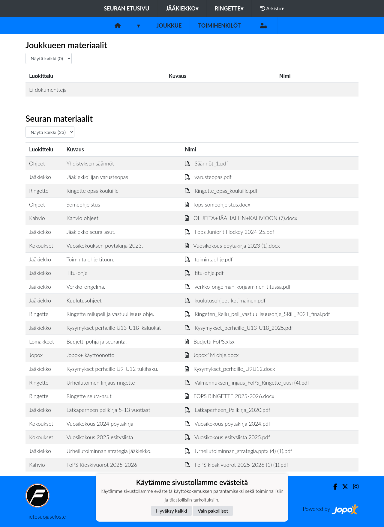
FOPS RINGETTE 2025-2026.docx (229, 396)
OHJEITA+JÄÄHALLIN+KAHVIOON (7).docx (241, 218)
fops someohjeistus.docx (217, 204)
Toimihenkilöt (219, 25)
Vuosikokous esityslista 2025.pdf (227, 437)
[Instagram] (353, 487)
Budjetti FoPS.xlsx (210, 341)
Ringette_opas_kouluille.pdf (221, 190)
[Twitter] (342, 487)
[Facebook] (332, 487)
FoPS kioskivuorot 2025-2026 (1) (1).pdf (236, 464)
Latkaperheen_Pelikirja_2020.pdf (227, 409)
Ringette (229, 8)
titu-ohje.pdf (204, 272)
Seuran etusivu (126, 8)
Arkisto (272, 8)
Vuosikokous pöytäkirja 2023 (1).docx (232, 245)
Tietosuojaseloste (46, 516)
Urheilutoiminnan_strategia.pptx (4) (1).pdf (238, 451)
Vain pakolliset (213, 511)
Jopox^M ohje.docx (211, 355)
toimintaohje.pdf (209, 259)
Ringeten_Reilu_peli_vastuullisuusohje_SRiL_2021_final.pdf (257, 314)
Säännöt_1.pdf (206, 163)
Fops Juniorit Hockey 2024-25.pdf (229, 231)
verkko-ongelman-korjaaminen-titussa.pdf (238, 286)
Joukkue (169, 25)
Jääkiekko (182, 8)
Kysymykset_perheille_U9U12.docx (230, 368)
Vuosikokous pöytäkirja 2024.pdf (227, 423)
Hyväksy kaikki (171, 511)
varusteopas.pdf (208, 177)
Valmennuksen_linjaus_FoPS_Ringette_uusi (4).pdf (247, 382)
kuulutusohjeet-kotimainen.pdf (225, 300)
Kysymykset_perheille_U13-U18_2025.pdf (239, 327)
